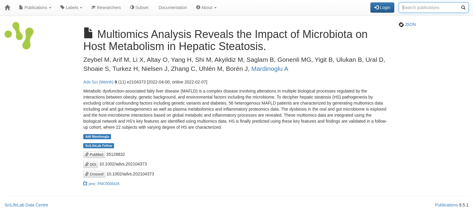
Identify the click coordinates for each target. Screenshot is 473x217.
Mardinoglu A (269, 68)
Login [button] (382, 7)
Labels (71, 7)
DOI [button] (90, 164)
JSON (407, 24)
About (206, 7)
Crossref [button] (94, 174)
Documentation (172, 7)
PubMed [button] (94, 155)
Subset (139, 7)
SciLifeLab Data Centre (26, 205)
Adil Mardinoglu (97, 136)
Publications (35, 7)
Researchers (106, 7)
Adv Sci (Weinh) (98, 82)
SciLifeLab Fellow (98, 145)
